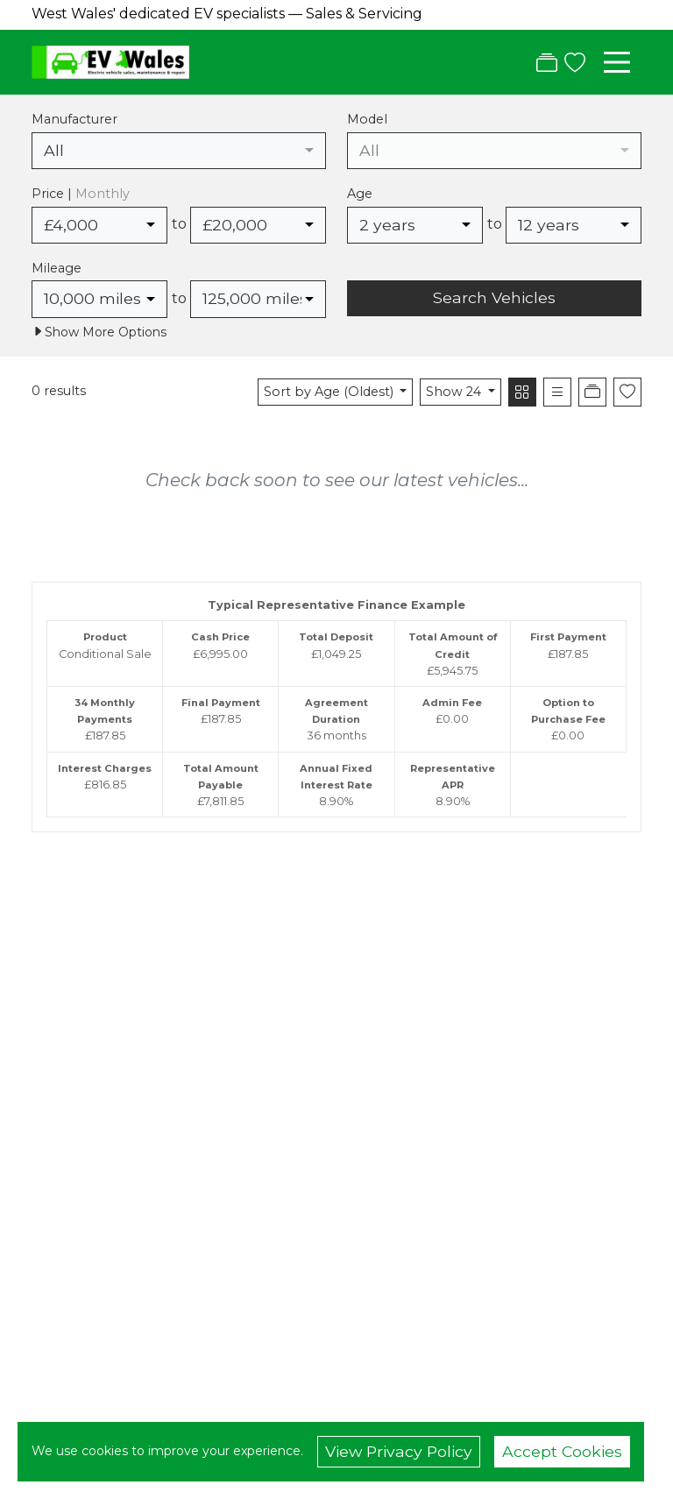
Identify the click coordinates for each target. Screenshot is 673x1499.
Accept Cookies (562, 1451)
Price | (81, 194)
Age (359, 194)
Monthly (102, 194)
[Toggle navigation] (616, 62)
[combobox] (178, 150)
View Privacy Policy (398, 1451)
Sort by (330, 391)
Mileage (56, 268)
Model (367, 119)
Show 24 (455, 391)
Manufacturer (74, 119)
